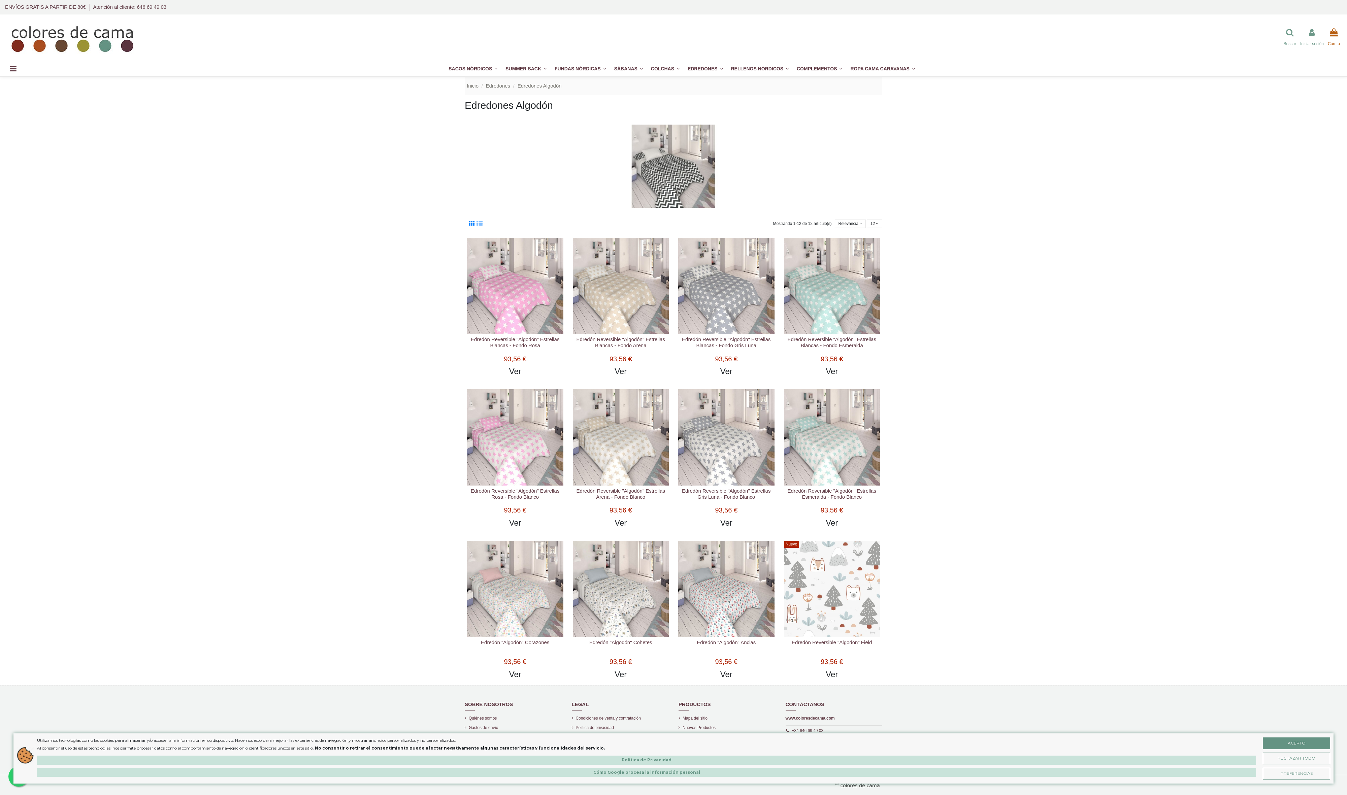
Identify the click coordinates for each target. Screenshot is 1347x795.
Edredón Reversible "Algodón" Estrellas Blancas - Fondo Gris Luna (726, 342)
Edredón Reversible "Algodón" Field (832, 642)
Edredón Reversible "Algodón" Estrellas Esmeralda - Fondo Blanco (832, 494)
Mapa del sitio (695, 718)
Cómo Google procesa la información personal (646, 772)
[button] (819, 68)
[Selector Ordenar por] (850, 224)
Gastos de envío (483, 727)
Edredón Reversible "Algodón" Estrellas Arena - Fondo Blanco (621, 494)
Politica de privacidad (595, 727)
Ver (515, 371)
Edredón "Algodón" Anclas (726, 642)
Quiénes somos (483, 718)
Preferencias (1297, 773)
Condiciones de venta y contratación (608, 718)
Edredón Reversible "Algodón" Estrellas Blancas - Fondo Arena (621, 342)
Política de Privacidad (646, 759)
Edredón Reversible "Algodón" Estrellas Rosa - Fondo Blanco (515, 494)
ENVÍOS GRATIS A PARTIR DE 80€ (46, 7)
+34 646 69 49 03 (807, 730)
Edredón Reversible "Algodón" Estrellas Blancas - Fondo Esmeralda (832, 342)
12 (874, 223)
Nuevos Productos (699, 727)
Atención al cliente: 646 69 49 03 (129, 7)
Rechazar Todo (1296, 758)
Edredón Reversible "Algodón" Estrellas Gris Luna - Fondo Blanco (726, 494)
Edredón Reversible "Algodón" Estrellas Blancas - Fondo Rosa (515, 342)
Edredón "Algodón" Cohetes (620, 642)
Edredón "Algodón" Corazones (515, 642)
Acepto (1297, 743)
